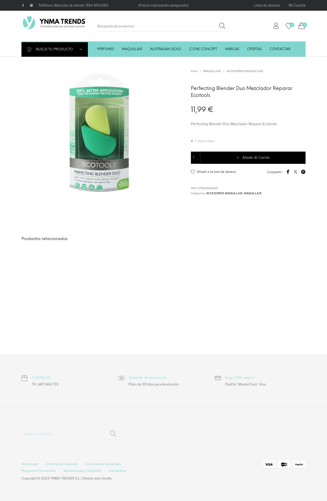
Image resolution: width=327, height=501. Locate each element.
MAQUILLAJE (212, 71)
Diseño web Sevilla (97, 478)
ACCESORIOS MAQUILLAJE (245, 71)
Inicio (194, 71)
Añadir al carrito (256, 158)
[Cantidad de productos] (196, 158)
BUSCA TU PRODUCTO (57, 49)
